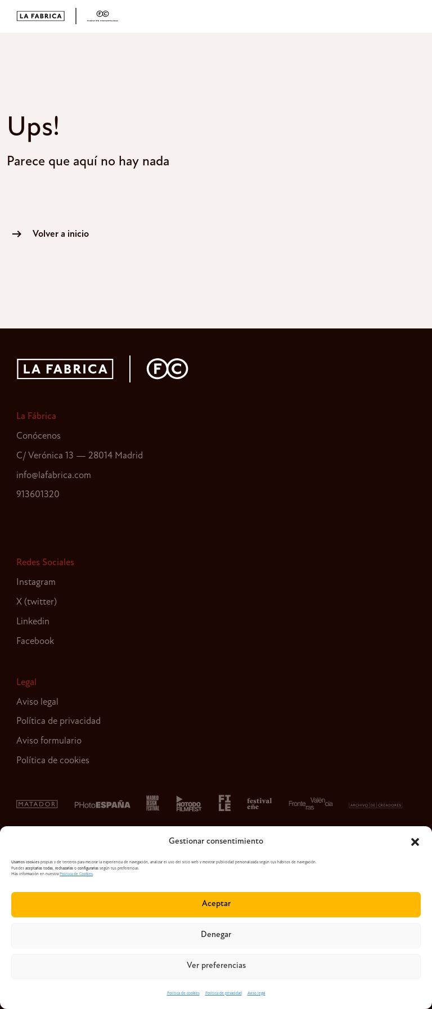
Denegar (216, 935)
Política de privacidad (223, 994)
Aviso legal (257, 994)
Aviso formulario (49, 741)
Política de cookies (183, 994)
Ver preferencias (216, 966)
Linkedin (33, 622)
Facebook (35, 641)
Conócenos (38, 436)
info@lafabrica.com (53, 475)
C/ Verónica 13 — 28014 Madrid (79, 456)
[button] (415, 842)
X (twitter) (36, 602)
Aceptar (216, 904)
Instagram (36, 582)
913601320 (38, 494)
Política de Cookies (76, 874)
